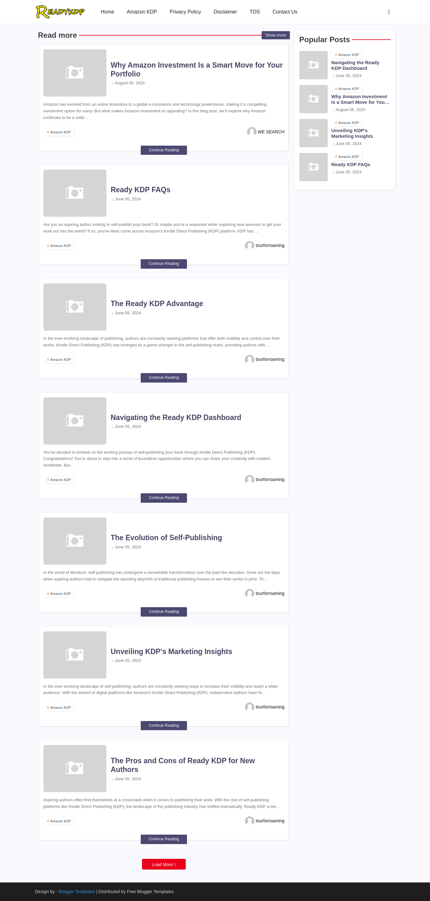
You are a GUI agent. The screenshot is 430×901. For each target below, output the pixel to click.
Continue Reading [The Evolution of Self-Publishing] (164, 611)
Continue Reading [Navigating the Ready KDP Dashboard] (164, 497)
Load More (163, 864)
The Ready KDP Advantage (157, 303)
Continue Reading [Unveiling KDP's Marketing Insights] (164, 725)
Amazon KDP (142, 11)
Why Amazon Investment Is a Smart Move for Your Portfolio (197, 69)
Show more (275, 35)
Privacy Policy (185, 11)
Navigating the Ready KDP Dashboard (176, 417)
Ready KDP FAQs (141, 190)
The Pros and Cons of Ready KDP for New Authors (183, 765)
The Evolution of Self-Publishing (166, 538)
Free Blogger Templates (150, 891)
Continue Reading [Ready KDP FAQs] (164, 263)
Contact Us (285, 11)
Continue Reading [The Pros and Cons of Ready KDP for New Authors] (164, 839)
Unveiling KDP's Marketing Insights (171, 651)
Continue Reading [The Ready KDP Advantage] (164, 377)
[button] (389, 12)
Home (107, 11)
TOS (255, 11)
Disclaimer (225, 11)
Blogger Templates (77, 891)
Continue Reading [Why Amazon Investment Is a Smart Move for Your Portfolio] (164, 150)
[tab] (107, 12)
